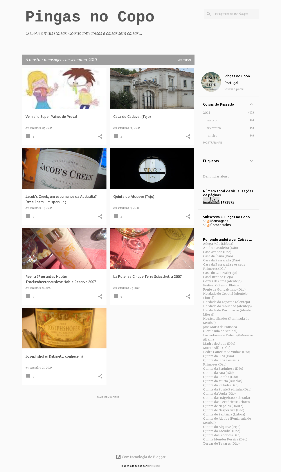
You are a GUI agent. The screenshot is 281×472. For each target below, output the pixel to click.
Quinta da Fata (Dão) (218, 373)
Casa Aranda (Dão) (217, 252)
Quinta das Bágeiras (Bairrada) (226, 398)
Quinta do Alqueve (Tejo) (222, 427)
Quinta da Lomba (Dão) (220, 377)
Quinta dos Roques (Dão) (222, 435)
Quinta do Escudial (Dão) (221, 431)
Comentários (219, 225)
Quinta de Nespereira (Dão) (223, 410)
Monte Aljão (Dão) (217, 348)
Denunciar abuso (216, 176)
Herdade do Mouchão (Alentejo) (227, 306)
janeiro (212, 136)
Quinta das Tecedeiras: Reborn (226, 402)
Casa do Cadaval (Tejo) (220, 273)
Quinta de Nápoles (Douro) (223, 406)
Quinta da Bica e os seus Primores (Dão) (221, 362)
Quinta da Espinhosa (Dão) (223, 369)
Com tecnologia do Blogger (141, 457)
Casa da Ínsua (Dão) (218, 256)
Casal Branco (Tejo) (218, 277)
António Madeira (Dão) (220, 248)
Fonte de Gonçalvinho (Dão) (224, 289)
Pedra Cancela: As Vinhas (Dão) (226, 352)
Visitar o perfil (234, 89)
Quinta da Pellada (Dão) (221, 385)
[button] (100, 137)
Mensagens (217, 221)
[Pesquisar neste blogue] (236, 14)
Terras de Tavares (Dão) (221, 443)
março (212, 120)
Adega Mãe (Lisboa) (218, 244)
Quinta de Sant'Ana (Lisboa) (224, 414)
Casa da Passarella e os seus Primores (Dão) (224, 267)
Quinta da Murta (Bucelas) (223, 381)
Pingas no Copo (90, 17)
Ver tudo (184, 60)
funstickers (153, 466)
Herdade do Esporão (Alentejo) (226, 302)
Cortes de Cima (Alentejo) (222, 281)
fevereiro (214, 128)
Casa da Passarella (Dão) (221, 260)
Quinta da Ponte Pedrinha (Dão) (227, 389)
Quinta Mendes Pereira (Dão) (225, 439)
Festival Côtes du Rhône (221, 285)
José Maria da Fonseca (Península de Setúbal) (220, 329)
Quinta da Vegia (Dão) (219, 394)
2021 (206, 113)
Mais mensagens (108, 397)
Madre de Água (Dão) (219, 344)
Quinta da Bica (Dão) (218, 356)
